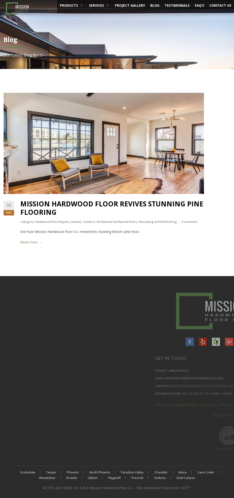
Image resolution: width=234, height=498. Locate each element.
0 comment (189, 222)
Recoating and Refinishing (158, 222)
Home (227, 404)
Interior (76, 222)
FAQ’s (199, 5)
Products (69, 5)
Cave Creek (205, 472)
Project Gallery (130, 5)
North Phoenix (99, 472)
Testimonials (177, 5)
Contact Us (220, 5)
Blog (154, 5)
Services (96, 5)
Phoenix (73, 472)
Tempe (51, 472)
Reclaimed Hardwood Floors (117, 222)
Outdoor (89, 222)
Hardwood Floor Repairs (52, 222)
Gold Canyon (185, 478)
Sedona (160, 478)
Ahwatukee (47, 478)
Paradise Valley (132, 472)
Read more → (31, 242)
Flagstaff (114, 478)
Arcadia (71, 478)
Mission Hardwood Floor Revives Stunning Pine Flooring (111, 208)
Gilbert (93, 478)
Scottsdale (27, 472)
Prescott (137, 478)
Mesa (182, 472)
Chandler (161, 472)
